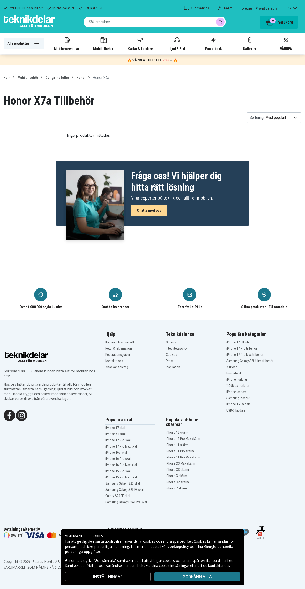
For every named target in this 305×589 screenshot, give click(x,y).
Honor (81, 78)
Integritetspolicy (177, 348)
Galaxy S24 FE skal (117, 496)
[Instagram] (21, 415)
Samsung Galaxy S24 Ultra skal (126, 502)
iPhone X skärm (176, 476)
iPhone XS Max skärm (180, 463)
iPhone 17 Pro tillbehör (241, 348)
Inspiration (173, 367)
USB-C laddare (235, 410)
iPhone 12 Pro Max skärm (183, 439)
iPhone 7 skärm (176, 488)
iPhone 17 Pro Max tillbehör (244, 355)
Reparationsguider (117, 355)
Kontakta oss (114, 361)
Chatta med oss (149, 210)
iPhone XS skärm (177, 470)
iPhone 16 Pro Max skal (121, 465)
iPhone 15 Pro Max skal (121, 477)
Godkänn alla (197, 576)
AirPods (231, 367)
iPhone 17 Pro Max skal (121, 446)
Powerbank (213, 43)
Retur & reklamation (118, 348)
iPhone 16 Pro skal (118, 459)
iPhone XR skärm (177, 482)
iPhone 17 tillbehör (239, 342)
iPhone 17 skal (115, 428)
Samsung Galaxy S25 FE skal (124, 490)
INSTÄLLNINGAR (108, 576)
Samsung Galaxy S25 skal (122, 483)
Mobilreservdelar (66, 43)
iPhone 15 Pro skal (118, 471)
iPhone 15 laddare (238, 404)
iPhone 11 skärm (177, 445)
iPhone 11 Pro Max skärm (183, 457)
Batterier (249, 43)
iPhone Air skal (115, 434)
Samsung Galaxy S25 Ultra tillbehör (249, 361)
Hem (7, 78)
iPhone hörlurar (236, 379)
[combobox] (155, 22)
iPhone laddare (236, 392)
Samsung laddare (238, 398)
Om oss (171, 342)
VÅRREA (286, 43)
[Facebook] (9, 415)
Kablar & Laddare (140, 43)
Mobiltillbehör (103, 43)
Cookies (171, 355)
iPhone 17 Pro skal (118, 440)
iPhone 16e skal (116, 452)
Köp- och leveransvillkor (121, 342)
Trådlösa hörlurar (237, 386)
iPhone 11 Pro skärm (180, 451)
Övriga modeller (57, 78)
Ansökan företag (116, 367)
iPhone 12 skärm (177, 432)
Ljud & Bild (177, 43)
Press (170, 361)
